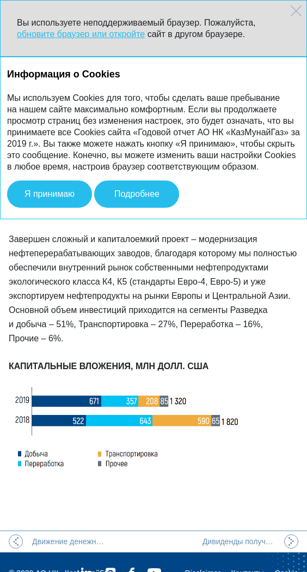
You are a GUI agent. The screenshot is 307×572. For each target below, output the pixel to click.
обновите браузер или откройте (81, 34)
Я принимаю (49, 193)
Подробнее (136, 193)
